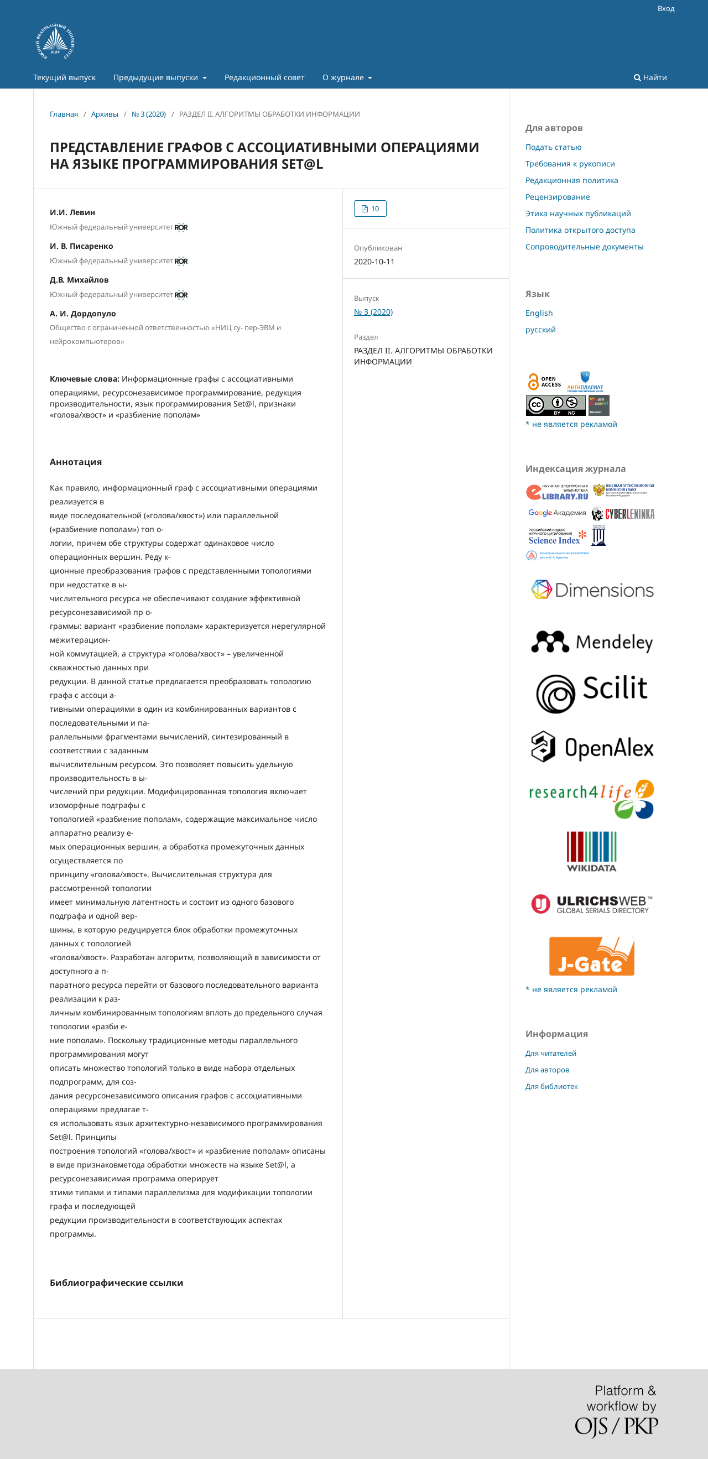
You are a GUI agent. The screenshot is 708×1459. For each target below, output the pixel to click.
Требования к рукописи (570, 163)
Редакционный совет (265, 77)
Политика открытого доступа (580, 230)
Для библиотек (551, 1086)
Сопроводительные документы (584, 246)
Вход (666, 8)
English (539, 313)
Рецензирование (557, 196)
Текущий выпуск (64, 77)
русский (540, 329)
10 (374, 208)
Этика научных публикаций (578, 213)
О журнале (344, 77)
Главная (64, 114)
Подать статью (553, 147)
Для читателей (550, 1053)
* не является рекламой (571, 424)
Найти (650, 77)
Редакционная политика (571, 180)
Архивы (104, 114)
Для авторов (547, 1070)
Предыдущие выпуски (156, 77)
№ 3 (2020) (149, 114)
